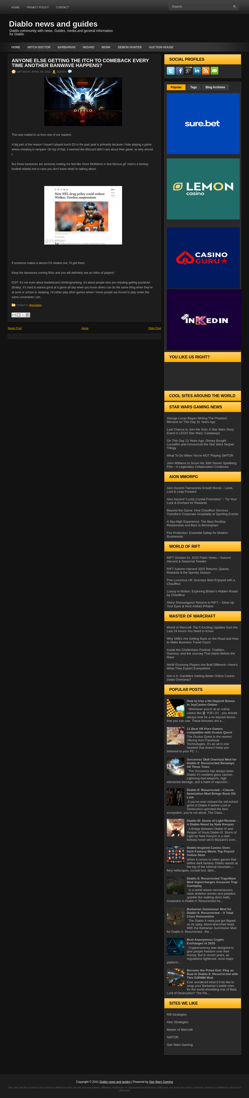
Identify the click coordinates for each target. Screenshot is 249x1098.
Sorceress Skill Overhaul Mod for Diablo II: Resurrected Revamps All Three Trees (211, 763)
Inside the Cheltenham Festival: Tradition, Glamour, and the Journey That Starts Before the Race (201, 653)
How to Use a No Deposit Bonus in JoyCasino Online (211, 702)
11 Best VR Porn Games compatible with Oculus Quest (209, 730)
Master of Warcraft (180, 1029)
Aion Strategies (177, 1022)
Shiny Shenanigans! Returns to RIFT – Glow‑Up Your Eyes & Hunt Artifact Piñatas (200, 604)
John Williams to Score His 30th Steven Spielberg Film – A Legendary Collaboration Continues (201, 465)
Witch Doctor (38, 47)
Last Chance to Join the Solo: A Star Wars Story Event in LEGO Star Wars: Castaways (200, 431)
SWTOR (172, 1037)
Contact (62, 7)
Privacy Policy (38, 7)
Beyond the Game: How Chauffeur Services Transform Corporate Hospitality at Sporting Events (202, 512)
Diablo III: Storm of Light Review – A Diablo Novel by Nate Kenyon (212, 822)
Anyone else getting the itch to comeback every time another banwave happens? (80, 63)
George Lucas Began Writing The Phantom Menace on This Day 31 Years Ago (197, 420)
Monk (106, 47)
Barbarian (66, 47)
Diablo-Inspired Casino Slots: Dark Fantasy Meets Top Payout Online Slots (210, 851)
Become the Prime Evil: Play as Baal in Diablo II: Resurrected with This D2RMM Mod (212, 974)
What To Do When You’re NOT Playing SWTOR (200, 455)
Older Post (154, 328)
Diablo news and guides (53, 24)
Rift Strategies (177, 1014)
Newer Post (15, 328)
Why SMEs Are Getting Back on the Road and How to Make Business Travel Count (203, 640)
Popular (176, 87)
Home (15, 7)
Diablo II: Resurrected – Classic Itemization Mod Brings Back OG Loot (211, 793)
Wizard (88, 47)
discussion (35, 305)
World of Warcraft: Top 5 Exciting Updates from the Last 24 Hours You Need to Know (202, 629)
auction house (161, 47)
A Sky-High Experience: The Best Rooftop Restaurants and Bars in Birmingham (196, 523)
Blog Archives (215, 87)
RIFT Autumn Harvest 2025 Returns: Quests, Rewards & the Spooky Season (198, 570)
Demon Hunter (130, 47)
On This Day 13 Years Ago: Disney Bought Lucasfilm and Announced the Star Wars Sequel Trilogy (200, 444)
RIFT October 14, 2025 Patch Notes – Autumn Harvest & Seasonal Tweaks (199, 559)
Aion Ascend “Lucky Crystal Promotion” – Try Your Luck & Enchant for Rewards (202, 501)
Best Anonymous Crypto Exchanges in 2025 (205, 941)
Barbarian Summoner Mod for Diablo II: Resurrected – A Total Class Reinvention (210, 912)
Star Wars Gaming (180, 1045)
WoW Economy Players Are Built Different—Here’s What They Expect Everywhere (202, 666)
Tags (193, 87)
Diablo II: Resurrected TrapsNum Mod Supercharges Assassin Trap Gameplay (212, 882)
